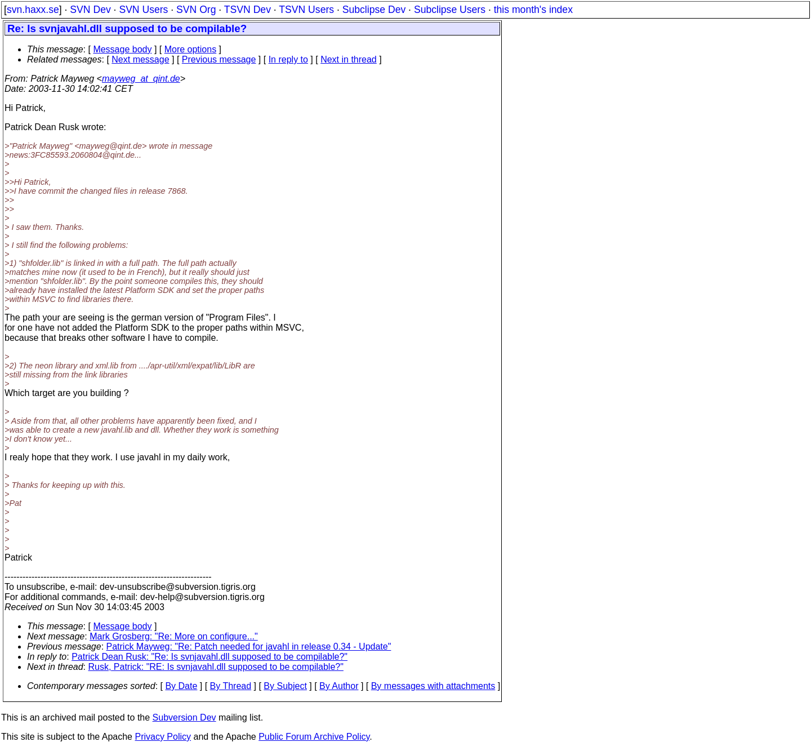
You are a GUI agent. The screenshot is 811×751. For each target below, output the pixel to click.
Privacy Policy (163, 736)
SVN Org (196, 9)
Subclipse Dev (374, 9)
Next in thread (348, 59)
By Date (181, 686)
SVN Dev (90, 9)
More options (190, 49)
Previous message (219, 59)
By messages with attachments (433, 686)
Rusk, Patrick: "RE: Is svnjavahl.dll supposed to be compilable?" (216, 667)
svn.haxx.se (33, 9)
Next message (140, 59)
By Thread (231, 686)
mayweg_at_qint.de (141, 78)
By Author (338, 686)
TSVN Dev (247, 9)
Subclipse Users (449, 9)
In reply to (288, 59)
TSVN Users (306, 9)
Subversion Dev (184, 717)
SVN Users (143, 9)
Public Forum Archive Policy (314, 736)
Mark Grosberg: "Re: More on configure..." (174, 636)
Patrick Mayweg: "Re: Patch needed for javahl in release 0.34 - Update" (248, 646)
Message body (122, 49)
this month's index (533, 9)
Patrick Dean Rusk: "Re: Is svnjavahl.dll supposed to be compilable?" (209, 656)
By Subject (285, 686)
